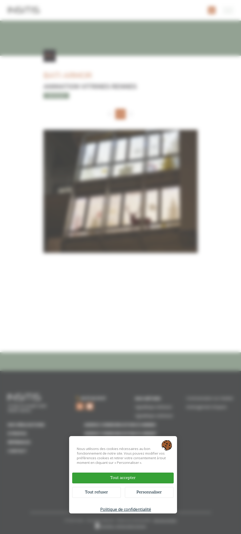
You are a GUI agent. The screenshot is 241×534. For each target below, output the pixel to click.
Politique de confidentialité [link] (125, 509)
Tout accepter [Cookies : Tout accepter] (123, 477)
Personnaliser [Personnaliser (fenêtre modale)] (149, 492)
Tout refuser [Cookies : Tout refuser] (96, 492)
